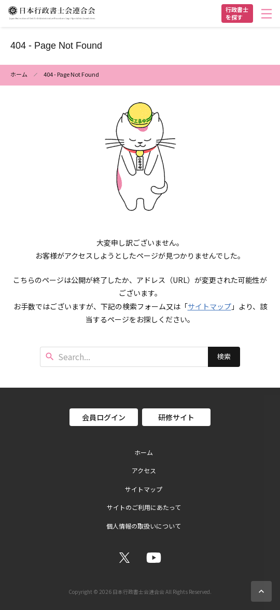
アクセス (144, 470)
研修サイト (176, 417)
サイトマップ (209, 306)
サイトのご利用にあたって (144, 507)
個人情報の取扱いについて (143, 526)
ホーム (18, 74)
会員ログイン (103, 417)
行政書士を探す (237, 13)
